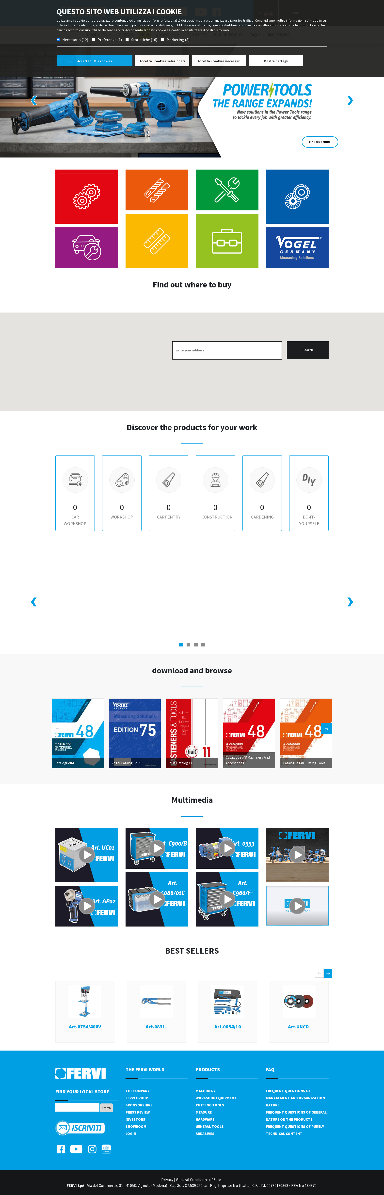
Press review (138, 1112)
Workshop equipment (216, 1098)
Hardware (205, 1119)
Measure (204, 1112)
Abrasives (205, 1133)
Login (131, 1133)
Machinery (205, 1090)
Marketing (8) (178, 39)
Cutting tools (210, 1105)
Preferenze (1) (109, 39)
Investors (135, 1119)
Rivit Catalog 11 (180, 762)
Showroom (136, 1126)
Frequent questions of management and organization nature (295, 1097)
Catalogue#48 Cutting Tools (304, 762)
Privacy (167, 1179)
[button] (181, 644)
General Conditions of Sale (198, 1179)
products (208, 1069)
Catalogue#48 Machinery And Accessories (248, 760)
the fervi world (145, 1069)
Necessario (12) (75, 39)
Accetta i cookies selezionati (162, 61)
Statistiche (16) (144, 39)
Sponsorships (139, 1105)
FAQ (270, 1069)
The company (137, 1090)
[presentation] (34, 100)
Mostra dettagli (276, 61)
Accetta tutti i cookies (94, 61)
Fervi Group (137, 1098)
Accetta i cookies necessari (219, 61)
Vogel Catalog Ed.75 (127, 762)
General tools (210, 1126)
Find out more (320, 142)
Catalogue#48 (64, 762)
